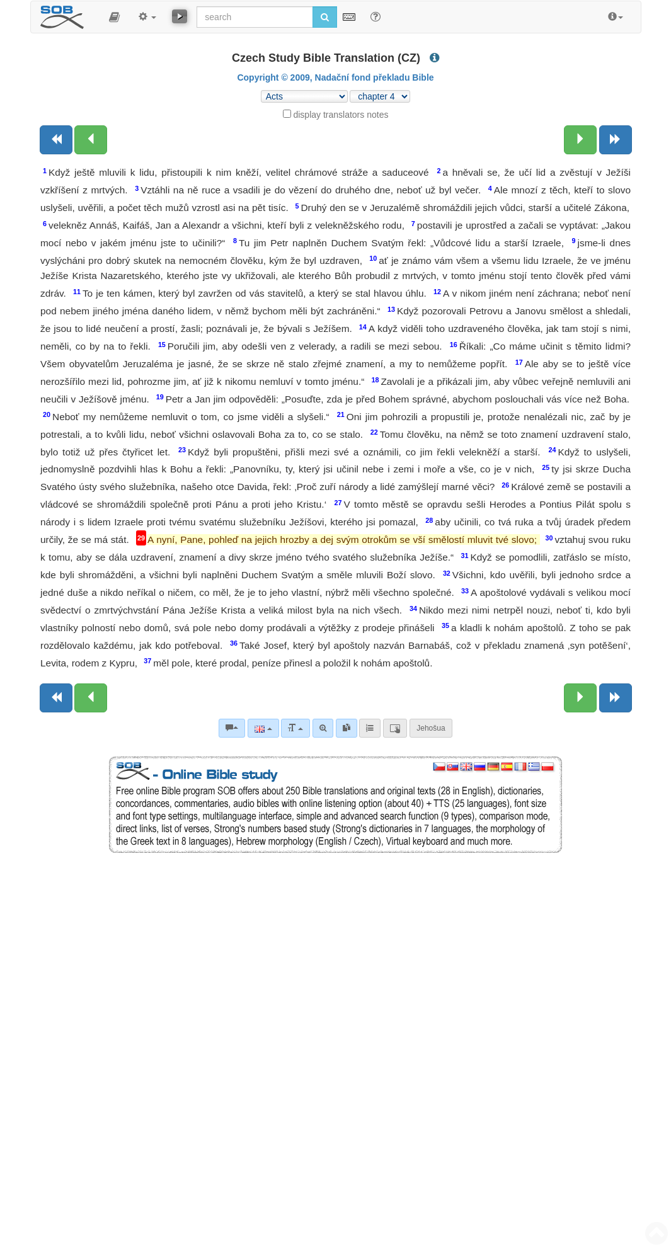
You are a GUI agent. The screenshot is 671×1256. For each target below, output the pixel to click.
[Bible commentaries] (232, 728)
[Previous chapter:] (90, 139)
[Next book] (615, 139)
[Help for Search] (375, 16)
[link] (346, 728)
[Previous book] (56, 139)
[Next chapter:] (580, 139)
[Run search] (325, 17)
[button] (114, 17)
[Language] (263, 728)
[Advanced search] (323, 728)
